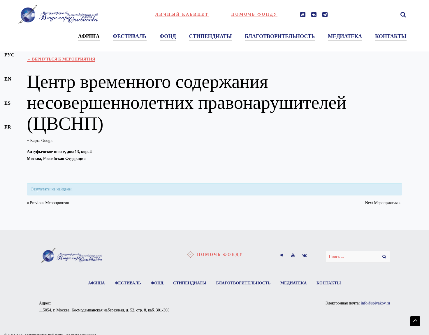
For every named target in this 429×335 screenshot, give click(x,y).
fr (7, 127)
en (7, 79)
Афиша (96, 283)
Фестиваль (128, 283)
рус (9, 55)
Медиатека (293, 283)
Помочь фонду (254, 14)
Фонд (157, 283)
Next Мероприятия (383, 203)
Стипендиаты (189, 283)
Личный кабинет (182, 14)
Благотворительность (243, 283)
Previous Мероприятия (48, 203)
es (7, 103)
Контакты (329, 283)
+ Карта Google (40, 140)
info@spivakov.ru (375, 303)
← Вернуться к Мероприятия (61, 59)
